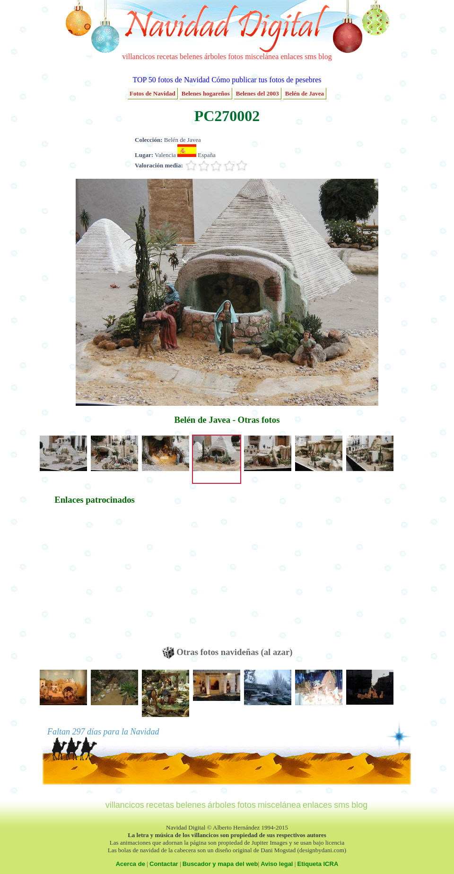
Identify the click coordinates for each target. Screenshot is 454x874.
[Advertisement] (94, 580)
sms (310, 56)
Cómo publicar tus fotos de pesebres (266, 80)
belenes (191, 56)
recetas (167, 56)
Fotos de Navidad (152, 93)
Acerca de (130, 863)
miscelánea (262, 56)
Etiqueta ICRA (318, 863)
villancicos (138, 56)
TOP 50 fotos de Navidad (171, 80)
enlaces (291, 56)
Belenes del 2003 (257, 93)
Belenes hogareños (206, 93)
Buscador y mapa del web (220, 863)
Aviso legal (277, 863)
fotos (235, 56)
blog (325, 56)
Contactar (163, 863)
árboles (215, 56)
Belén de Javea (304, 93)
